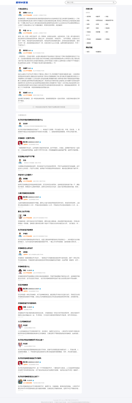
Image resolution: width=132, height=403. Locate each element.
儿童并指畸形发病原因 (26, 193)
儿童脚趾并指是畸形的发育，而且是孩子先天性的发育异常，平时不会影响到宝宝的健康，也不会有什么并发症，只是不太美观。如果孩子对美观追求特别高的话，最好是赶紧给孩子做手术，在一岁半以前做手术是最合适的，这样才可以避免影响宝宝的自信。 (49, 168)
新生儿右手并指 (24, 211)
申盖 (24, 30)
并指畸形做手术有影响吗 (27, 303)
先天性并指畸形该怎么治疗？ (28, 377)
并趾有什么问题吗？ (25, 175)
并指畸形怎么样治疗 (25, 248)
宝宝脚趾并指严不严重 (26, 156)
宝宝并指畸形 (23, 285)
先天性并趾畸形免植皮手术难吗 (29, 358)
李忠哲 (25, 325)
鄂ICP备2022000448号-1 (72, 400)
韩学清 (25, 50)
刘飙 (24, 215)
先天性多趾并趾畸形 (25, 230)
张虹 (24, 270)
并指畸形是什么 (24, 266)
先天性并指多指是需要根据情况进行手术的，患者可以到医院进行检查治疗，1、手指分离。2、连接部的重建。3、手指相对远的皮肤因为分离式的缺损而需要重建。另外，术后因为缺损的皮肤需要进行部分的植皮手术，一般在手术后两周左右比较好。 (49, 352)
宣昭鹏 (25, 178)
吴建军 (25, 68)
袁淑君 (25, 92)
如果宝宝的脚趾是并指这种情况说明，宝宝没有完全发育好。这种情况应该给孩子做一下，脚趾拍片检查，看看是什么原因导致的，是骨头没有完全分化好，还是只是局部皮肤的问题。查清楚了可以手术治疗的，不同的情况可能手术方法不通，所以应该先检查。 (49, 187)
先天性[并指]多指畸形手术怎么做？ (31, 340)
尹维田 (25, 233)
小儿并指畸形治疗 (24, 321)
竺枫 (24, 380)
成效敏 (25, 252)
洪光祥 (25, 123)
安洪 (24, 160)
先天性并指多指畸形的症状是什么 (30, 120)
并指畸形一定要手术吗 (26, 138)
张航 (24, 307)
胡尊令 (25, 12)
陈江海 (25, 142)
